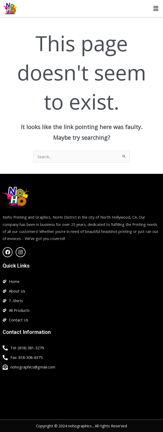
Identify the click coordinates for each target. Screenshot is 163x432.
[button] (156, 9)
